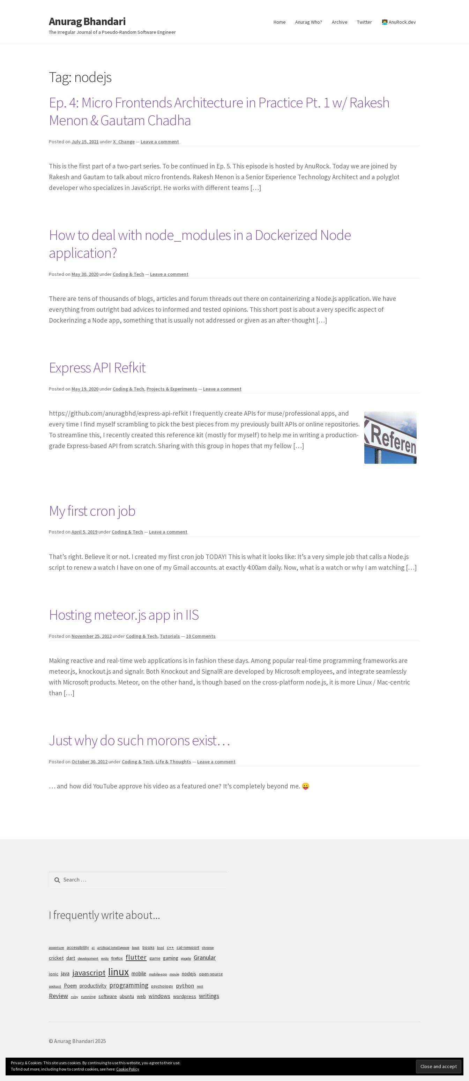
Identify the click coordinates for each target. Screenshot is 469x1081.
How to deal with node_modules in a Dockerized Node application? (200, 244)
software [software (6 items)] (107, 996)
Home (280, 22)
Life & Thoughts (173, 761)
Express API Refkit (97, 367)
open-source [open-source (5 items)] (211, 973)
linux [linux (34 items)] (118, 971)
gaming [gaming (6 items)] (170, 958)
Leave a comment (160, 141)
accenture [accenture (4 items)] (56, 947)
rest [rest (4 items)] (200, 986)
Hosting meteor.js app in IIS (124, 614)
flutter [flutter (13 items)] (136, 957)
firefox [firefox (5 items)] (117, 958)
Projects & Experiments (172, 389)
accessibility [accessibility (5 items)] (78, 947)
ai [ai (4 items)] (93, 947)
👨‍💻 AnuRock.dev (399, 22)
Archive (340, 22)
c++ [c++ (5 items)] (170, 947)
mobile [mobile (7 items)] (139, 973)
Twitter (364, 22)
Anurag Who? (308, 22)
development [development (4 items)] (88, 958)
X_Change (124, 141)
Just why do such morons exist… (139, 740)
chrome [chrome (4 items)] (208, 947)
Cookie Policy (127, 1069)
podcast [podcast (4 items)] (55, 986)
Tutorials (170, 636)
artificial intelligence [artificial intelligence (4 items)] (113, 947)
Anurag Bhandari (87, 21)
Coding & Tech (128, 274)
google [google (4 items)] (186, 958)
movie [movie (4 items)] (174, 974)
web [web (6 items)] (141, 996)
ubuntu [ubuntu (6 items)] (127, 996)
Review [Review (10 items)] (58, 996)
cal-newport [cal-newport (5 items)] (188, 947)
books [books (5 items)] (148, 947)
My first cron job (92, 510)
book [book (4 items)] (136, 947)
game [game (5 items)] (154, 958)
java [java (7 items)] (65, 973)
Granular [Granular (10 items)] (205, 957)
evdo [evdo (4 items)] (105, 958)
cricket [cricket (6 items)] (56, 958)
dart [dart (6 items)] (70, 958)
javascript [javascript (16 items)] (88, 972)
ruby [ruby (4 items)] (74, 997)
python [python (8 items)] (185, 985)
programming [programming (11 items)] (128, 985)
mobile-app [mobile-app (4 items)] (158, 974)
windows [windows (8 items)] (159, 995)
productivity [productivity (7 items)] (93, 985)
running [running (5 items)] (88, 996)
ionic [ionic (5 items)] (53, 973)
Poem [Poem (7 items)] (70, 985)
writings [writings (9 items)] (209, 996)
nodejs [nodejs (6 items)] (189, 973)
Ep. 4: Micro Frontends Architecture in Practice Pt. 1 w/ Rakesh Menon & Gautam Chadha (219, 111)
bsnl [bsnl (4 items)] (160, 947)
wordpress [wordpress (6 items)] (184, 996)
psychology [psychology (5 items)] (162, 986)
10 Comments (201, 636)
